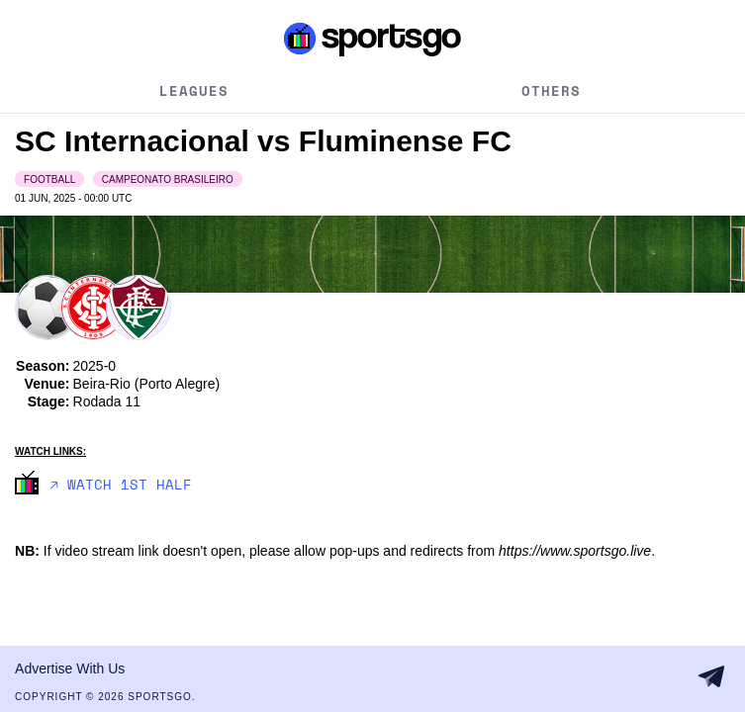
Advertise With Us (70, 668)
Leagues (194, 90)
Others (551, 90)
